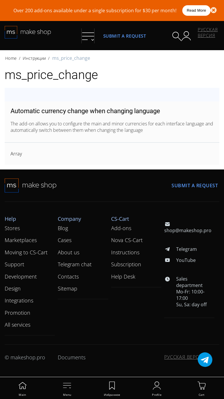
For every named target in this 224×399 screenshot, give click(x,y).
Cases (64, 240)
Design (13, 288)
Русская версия (208, 32)
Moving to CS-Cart (26, 252)
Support (14, 264)
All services (17, 324)
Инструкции (34, 58)
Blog (63, 228)
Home (11, 58)
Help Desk (123, 276)
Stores (12, 228)
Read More (196, 10)
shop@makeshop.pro (187, 227)
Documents (71, 357)
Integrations (19, 300)
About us (68, 252)
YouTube (179, 260)
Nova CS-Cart (127, 240)
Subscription (126, 264)
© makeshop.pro (25, 357)
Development (21, 276)
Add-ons (121, 228)
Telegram (180, 249)
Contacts (68, 276)
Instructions (125, 252)
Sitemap (67, 288)
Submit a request (124, 35)
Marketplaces (21, 240)
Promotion (17, 312)
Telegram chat (75, 264)
